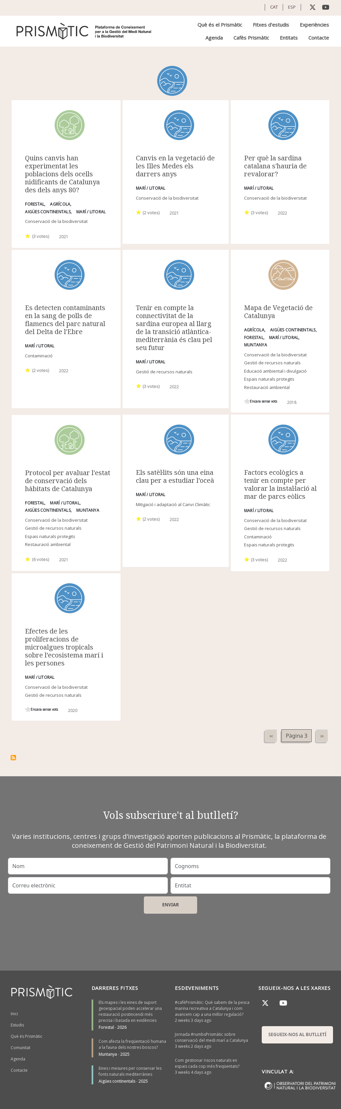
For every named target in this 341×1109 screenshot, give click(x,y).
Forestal (106, 1027)
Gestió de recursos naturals (164, 372)
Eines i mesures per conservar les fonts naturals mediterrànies (130, 1071)
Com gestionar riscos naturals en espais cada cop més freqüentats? (207, 1063)
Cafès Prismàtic (251, 37)
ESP (292, 7)
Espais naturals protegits (269, 379)
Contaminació (39, 356)
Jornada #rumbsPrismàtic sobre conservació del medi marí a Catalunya (211, 1037)
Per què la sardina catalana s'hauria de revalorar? (275, 165)
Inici (14, 1014)
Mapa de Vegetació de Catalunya (278, 311)
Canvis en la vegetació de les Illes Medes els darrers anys (175, 165)
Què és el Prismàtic (219, 24)
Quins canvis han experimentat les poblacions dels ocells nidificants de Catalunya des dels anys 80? (62, 173)
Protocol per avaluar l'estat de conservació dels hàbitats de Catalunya (67, 480)
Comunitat (20, 1047)
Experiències (314, 24)
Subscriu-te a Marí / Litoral (13, 757)
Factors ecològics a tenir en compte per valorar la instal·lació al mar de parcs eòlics (280, 484)
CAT (274, 7)
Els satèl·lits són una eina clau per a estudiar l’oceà (175, 476)
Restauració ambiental (267, 387)
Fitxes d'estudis (271, 24)
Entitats (289, 37)
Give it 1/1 (28, 235)
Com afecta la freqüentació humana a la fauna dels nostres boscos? (132, 1044)
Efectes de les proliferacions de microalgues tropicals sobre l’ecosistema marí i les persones (64, 647)
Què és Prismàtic (26, 1036)
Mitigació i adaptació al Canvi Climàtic (173, 504)
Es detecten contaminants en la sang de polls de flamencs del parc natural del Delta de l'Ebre (65, 319)
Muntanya (108, 1054)
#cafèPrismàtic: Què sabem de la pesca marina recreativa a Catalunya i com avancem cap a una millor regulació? (212, 1008)
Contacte (318, 37)
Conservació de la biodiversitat (56, 221)
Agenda (214, 37)
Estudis (17, 1025)
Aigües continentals (117, 1081)
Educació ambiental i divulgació (275, 371)
